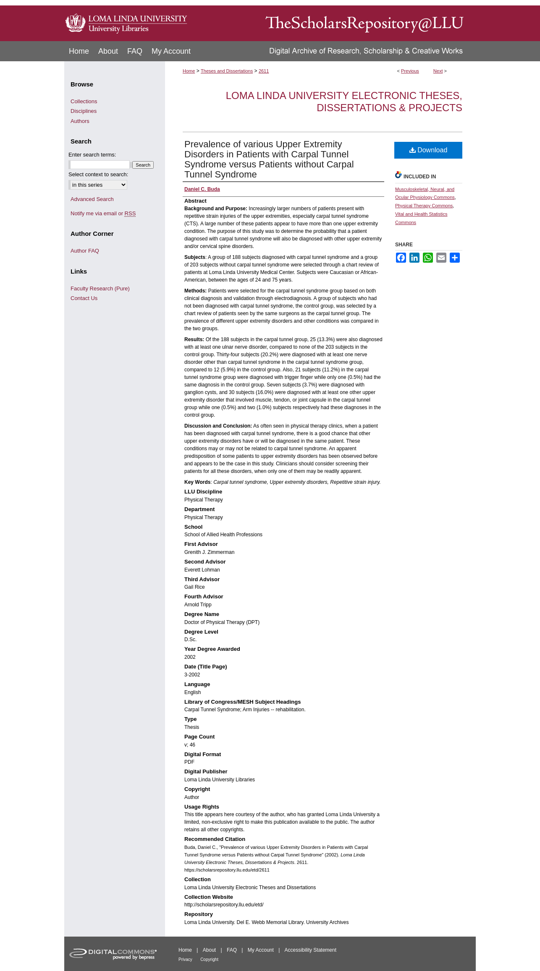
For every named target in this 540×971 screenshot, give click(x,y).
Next (438, 70)
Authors (80, 121)
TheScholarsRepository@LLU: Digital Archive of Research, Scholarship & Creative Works (333, 20)
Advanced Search (92, 199)
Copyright (209, 959)
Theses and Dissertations (227, 70)
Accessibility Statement (310, 950)
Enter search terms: (92, 154)
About (209, 950)
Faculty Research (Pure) (100, 288)
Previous (410, 70)
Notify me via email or (103, 213)
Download (428, 150)
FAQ (232, 950)
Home (189, 70)
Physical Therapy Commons (424, 205)
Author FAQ (85, 251)
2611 (264, 70)
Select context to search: (98, 174)
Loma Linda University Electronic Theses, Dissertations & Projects (344, 101)
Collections (84, 101)
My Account (261, 950)
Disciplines (84, 111)
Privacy (185, 959)
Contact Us (84, 298)
